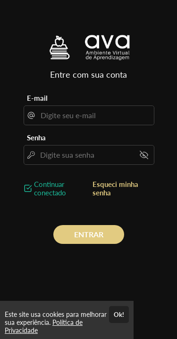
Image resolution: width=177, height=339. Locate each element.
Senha (36, 137)
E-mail (37, 98)
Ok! (119, 314)
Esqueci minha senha (115, 188)
